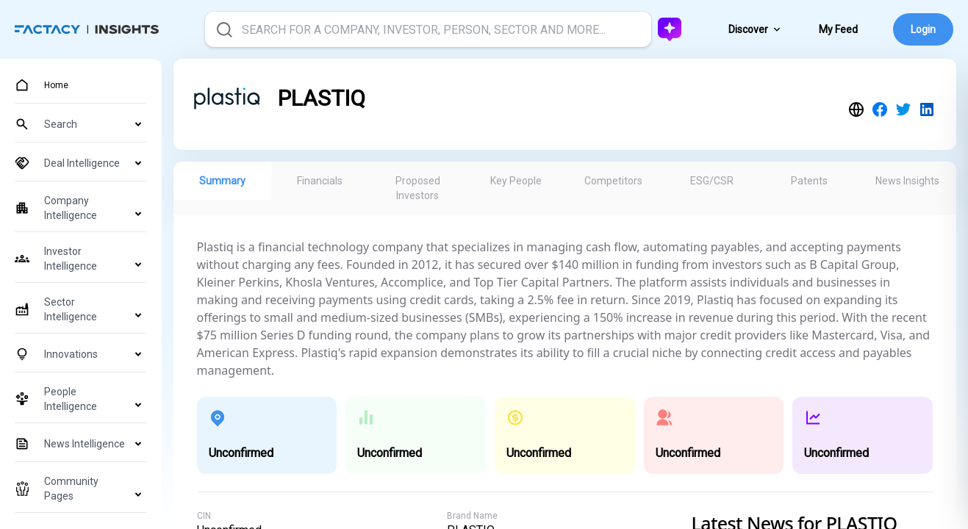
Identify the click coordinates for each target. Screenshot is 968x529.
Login (923, 29)
